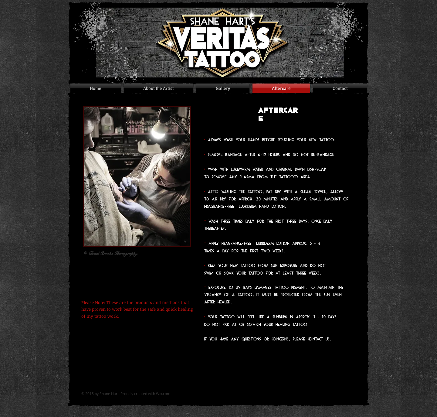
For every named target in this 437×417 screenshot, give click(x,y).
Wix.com (163, 393)
